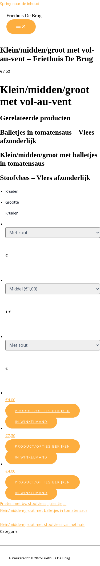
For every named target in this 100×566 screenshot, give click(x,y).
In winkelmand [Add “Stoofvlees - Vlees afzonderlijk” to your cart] (31, 492)
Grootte (12, 202)
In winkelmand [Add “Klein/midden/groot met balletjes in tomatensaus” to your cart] (31, 457)
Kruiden (11, 191)
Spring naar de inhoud (19, 3)
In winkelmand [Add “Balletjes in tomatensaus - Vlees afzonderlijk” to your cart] (31, 421)
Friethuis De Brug (24, 15)
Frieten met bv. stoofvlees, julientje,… (33, 503)
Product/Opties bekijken (42, 410)
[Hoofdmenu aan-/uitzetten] (21, 26)
